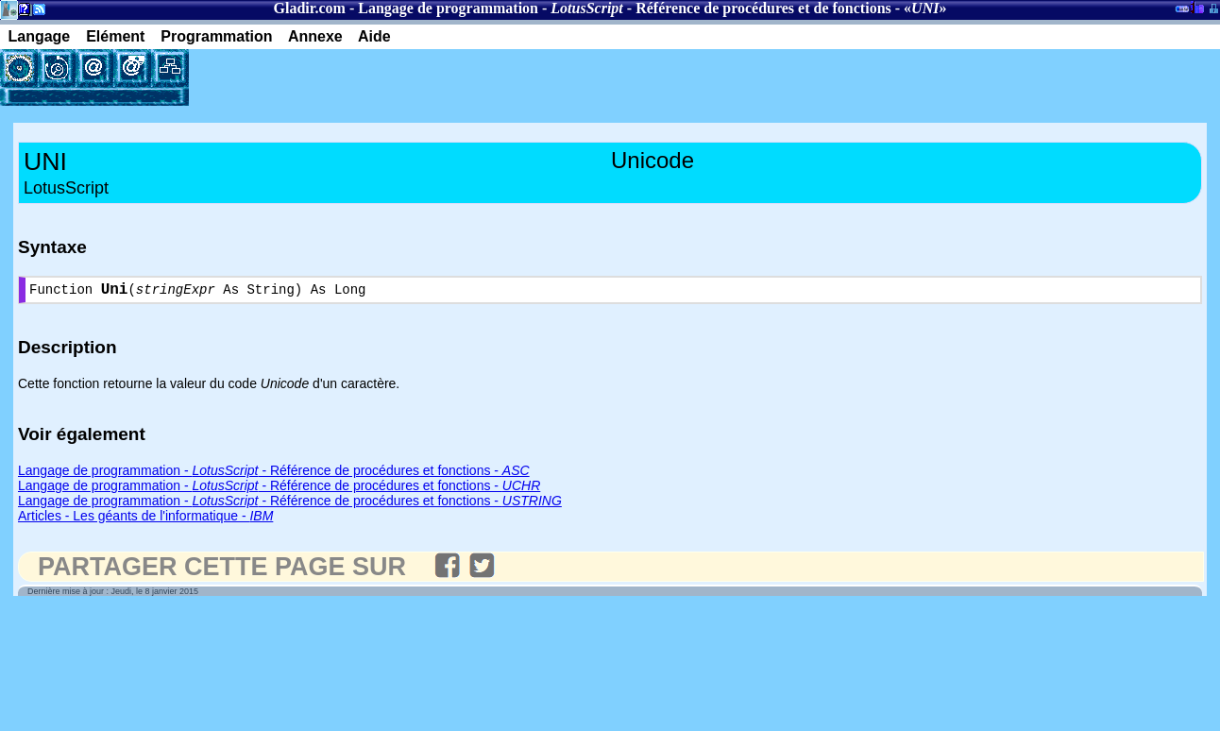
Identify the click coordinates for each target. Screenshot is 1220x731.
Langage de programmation (448, 8)
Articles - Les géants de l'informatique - (145, 519)
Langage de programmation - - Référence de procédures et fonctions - (274, 474)
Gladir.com (310, 8)
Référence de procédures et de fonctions (763, 8)
